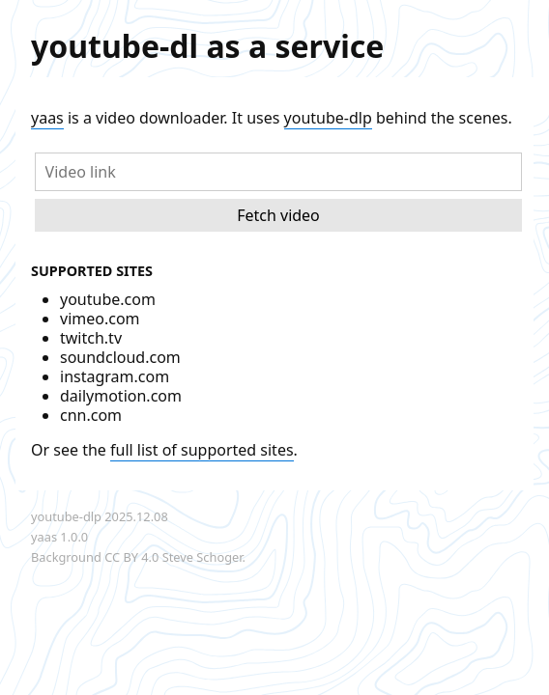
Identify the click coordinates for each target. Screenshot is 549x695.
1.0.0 (74, 536)
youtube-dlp (328, 117)
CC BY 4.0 (131, 557)
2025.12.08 (135, 516)
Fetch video (278, 215)
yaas (47, 117)
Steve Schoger (202, 557)
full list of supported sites (202, 449)
